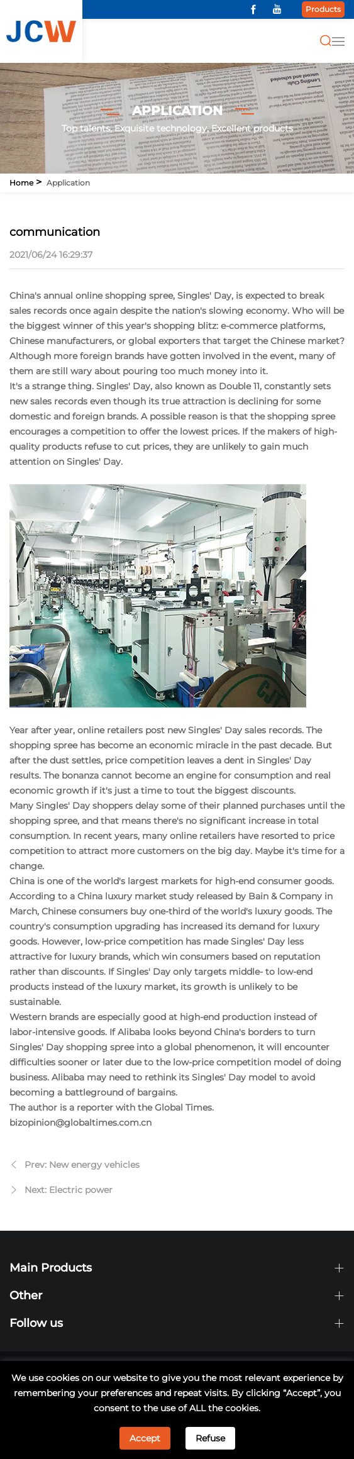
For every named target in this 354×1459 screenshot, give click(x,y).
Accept (145, 1438)
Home (21, 182)
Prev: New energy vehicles (82, 1164)
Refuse (210, 1438)
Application (68, 182)
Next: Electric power (69, 1189)
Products (323, 9)
